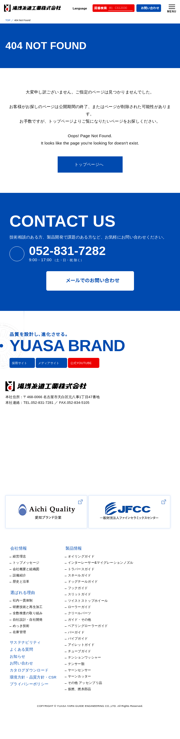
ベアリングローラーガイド (81, 644)
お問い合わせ (147, 8)
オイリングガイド (75, 575)
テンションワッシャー (78, 676)
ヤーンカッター (73, 695)
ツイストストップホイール (81, 619)
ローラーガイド (74, 625)
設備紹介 (19, 594)
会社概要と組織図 (26, 587)
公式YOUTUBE (76, 356)
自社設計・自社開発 (27, 638)
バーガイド (71, 651)
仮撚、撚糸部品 (74, 708)
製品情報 (69, 567)
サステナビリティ (23, 661)
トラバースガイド (75, 587)
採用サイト (19, 356)
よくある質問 (20, 668)
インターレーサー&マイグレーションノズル (93, 581)
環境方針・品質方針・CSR (31, 696)
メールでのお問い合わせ (89, 273)
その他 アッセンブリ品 (78, 701)
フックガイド (72, 606)
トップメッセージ (24, 581)
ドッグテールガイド (76, 600)
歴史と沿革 (21, 600)
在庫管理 (19, 651)
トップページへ (89, 157)
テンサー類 (71, 682)
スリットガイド (73, 613)
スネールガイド (74, 594)
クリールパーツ (74, 632)
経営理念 (19, 575)
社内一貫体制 (23, 619)
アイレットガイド (74, 663)
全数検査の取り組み (27, 632)
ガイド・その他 (73, 638)
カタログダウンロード (27, 689)
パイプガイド (72, 657)
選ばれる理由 (22, 611)
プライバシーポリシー (28, 703)
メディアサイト (46, 356)
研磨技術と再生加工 (27, 625)
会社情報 (18, 567)
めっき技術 (20, 644)
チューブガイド (73, 669)
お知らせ (17, 675)
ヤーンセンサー (74, 688)
